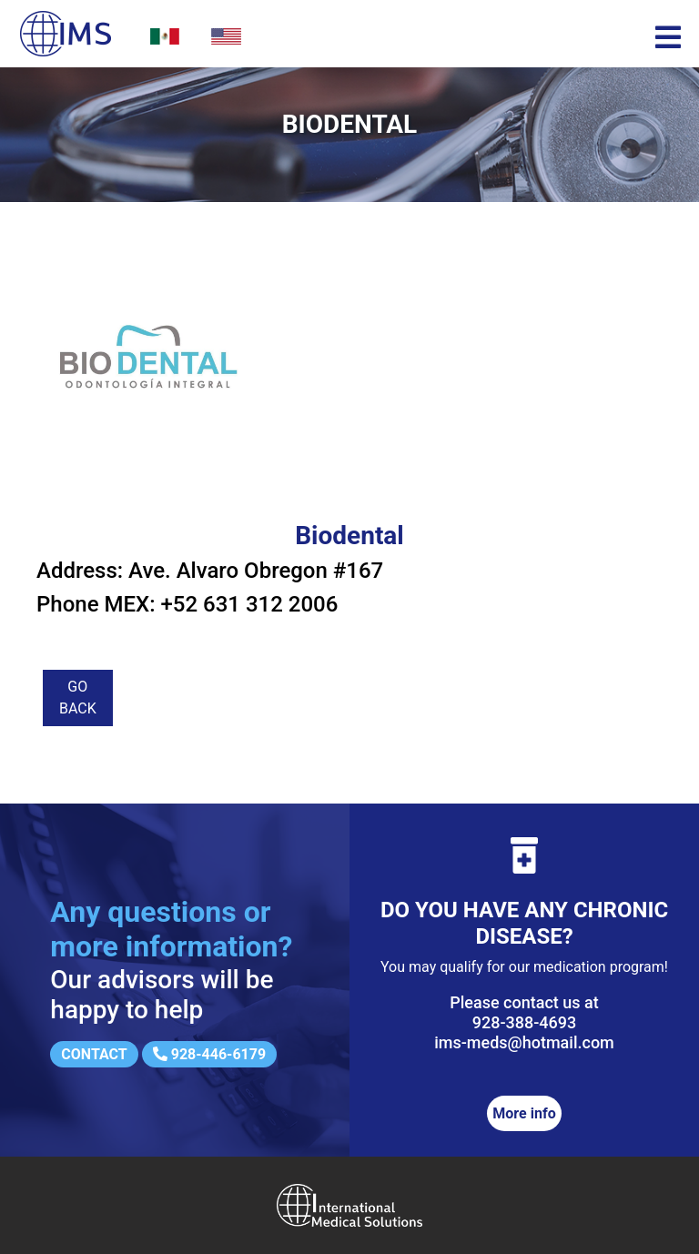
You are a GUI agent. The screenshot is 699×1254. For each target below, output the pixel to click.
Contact (94, 1054)
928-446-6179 (209, 1054)
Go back (77, 697)
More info (523, 1113)
